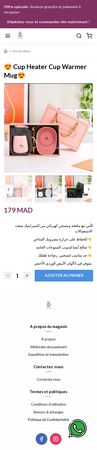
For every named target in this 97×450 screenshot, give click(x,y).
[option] (48, 128)
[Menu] (8, 36)
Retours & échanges (48, 412)
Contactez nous (48, 379)
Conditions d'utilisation (48, 404)
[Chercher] (79, 36)
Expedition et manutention (48, 354)
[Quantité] (17, 275)
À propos (48, 339)
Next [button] (88, 189)
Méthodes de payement (49, 347)
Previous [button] (8, 189)
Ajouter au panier (64, 275)
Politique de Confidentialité (48, 420)
